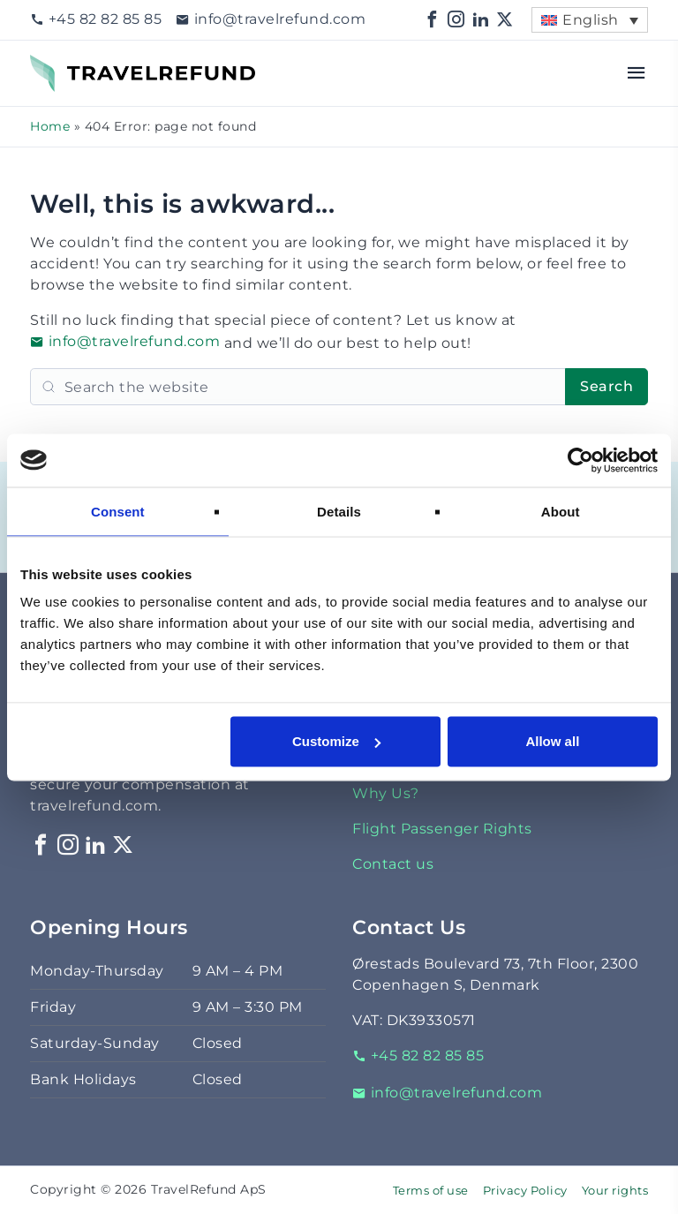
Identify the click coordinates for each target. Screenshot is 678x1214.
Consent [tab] (118, 510)
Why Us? (385, 793)
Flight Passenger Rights (442, 828)
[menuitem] (589, 20)
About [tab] (560, 510)
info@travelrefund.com (270, 19)
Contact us (392, 864)
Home (50, 126)
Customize (336, 741)
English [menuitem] (590, 19)
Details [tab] (339, 510)
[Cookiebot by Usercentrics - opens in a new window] (580, 460)
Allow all (552, 741)
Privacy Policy (525, 1190)
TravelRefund (79, 65)
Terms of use (431, 1190)
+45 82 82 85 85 (96, 19)
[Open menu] (637, 73)
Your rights (615, 1190)
